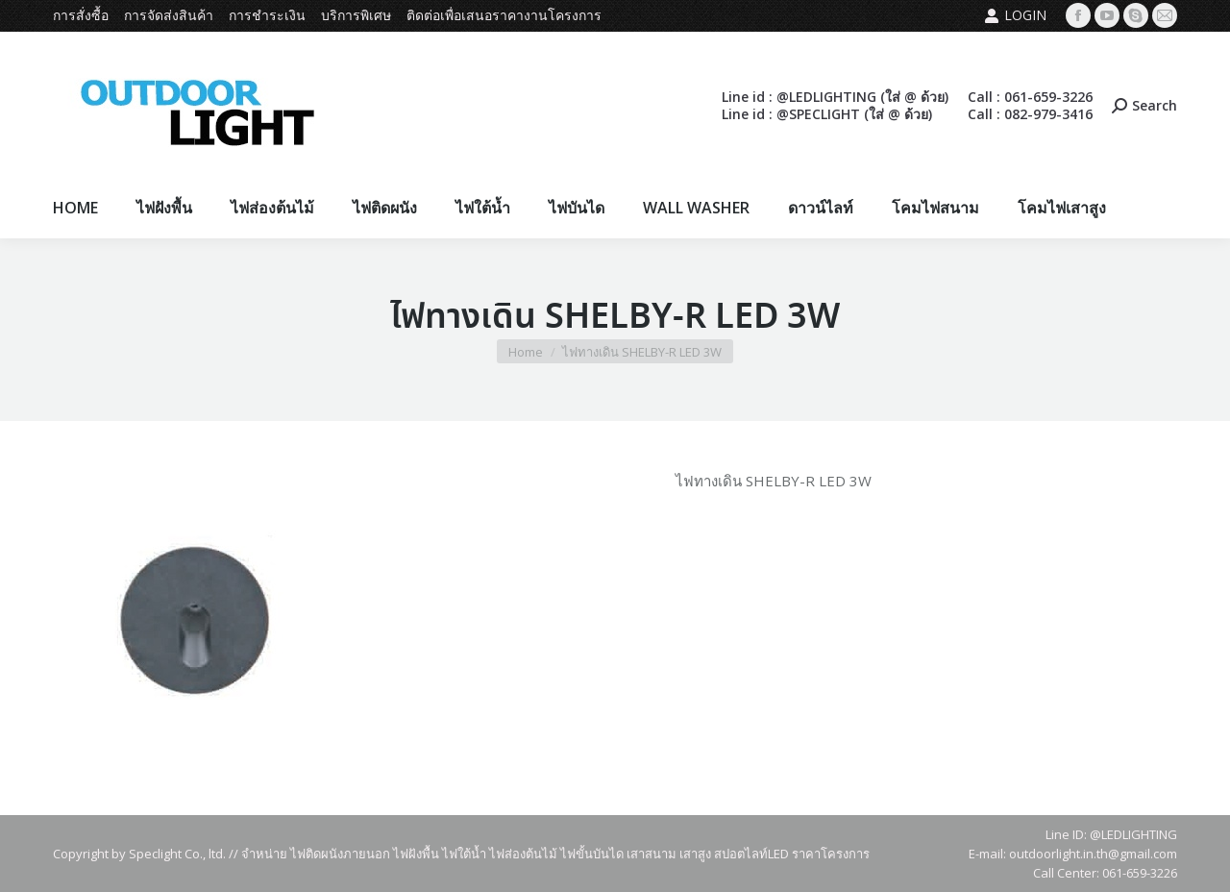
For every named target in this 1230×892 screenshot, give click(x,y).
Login (1015, 15)
